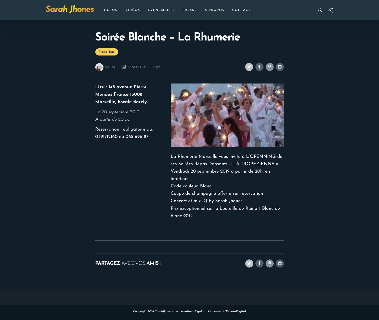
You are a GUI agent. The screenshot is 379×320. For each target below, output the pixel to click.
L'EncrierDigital (234, 311)
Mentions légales (193, 311)
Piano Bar (107, 51)
